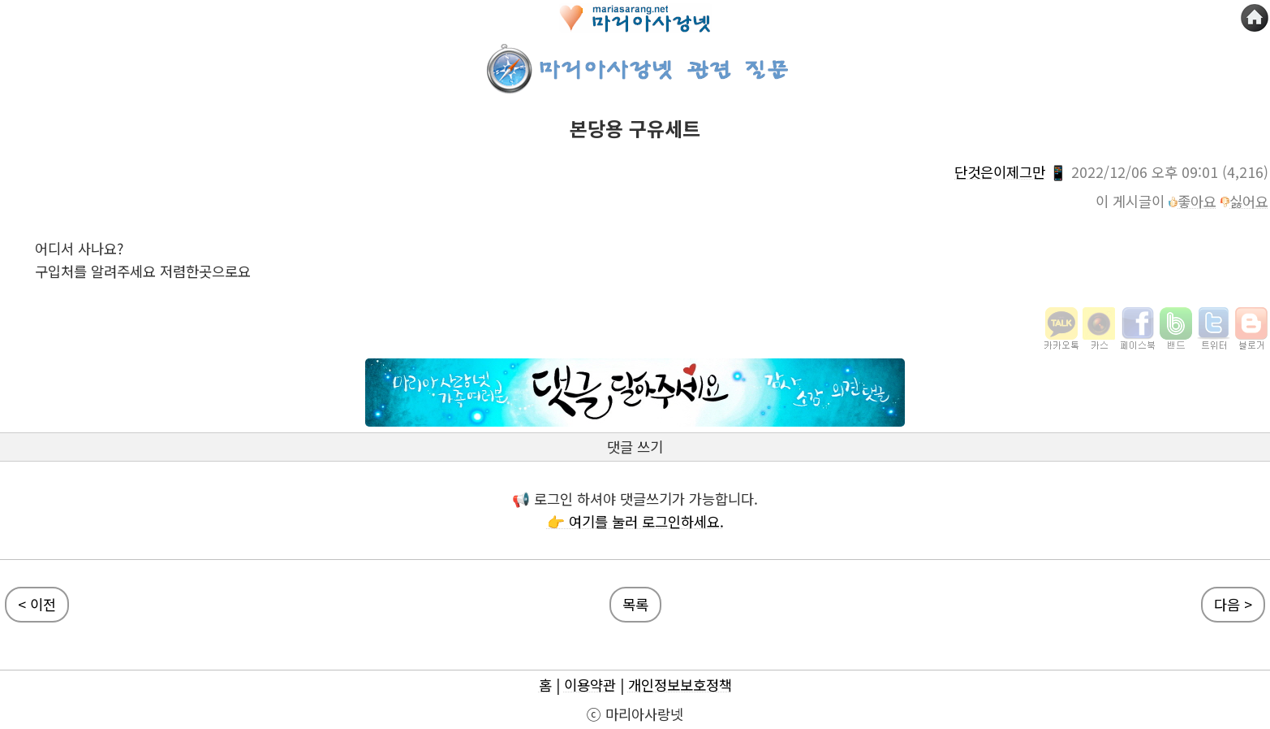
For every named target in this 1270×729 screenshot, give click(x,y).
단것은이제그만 (999, 172)
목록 (635, 604)
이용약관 (590, 685)
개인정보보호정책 (680, 685)
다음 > (1233, 604)
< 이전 (37, 604)
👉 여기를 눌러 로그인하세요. (635, 521)
